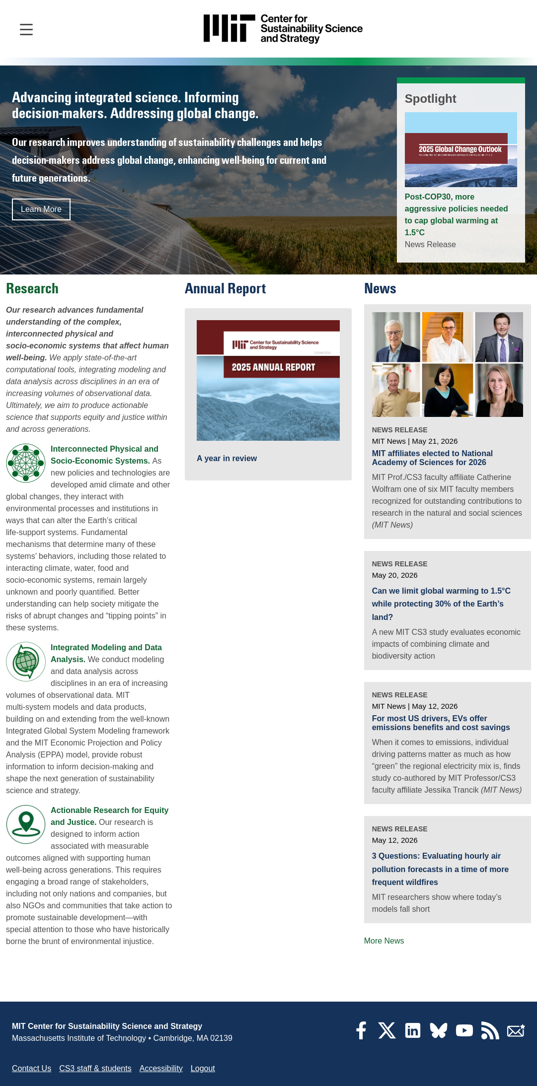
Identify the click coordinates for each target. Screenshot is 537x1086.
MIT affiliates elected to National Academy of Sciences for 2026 (432, 458)
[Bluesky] (439, 1036)
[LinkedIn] (413, 1036)
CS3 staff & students (95, 1068)
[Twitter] (387, 1036)
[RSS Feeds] (490, 1036)
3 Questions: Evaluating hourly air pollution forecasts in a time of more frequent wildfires (440, 869)
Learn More (41, 209)
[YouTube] (464, 1036)
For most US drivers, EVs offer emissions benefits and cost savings (441, 723)
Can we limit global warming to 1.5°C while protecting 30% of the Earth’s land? (441, 604)
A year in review (227, 458)
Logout (203, 1068)
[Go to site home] (283, 29)
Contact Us (31, 1068)
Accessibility (161, 1068)
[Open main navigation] (26, 29)
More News (384, 941)
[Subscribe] (516, 1036)
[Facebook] (361, 1036)
